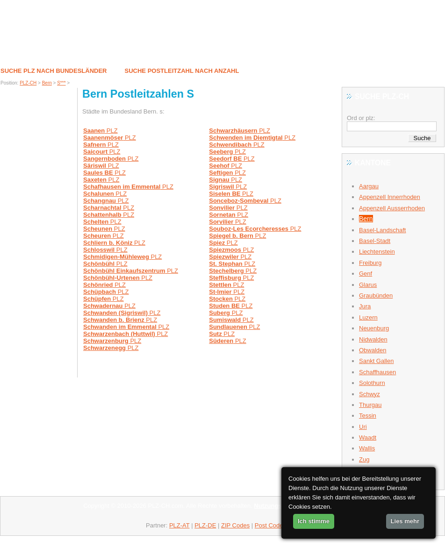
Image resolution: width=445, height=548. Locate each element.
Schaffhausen (377, 372)
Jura (365, 306)
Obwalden (373, 350)
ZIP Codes (235, 525)
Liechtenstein (377, 251)
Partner (399, 49)
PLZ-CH (28, 82)
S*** (61, 82)
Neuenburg (374, 328)
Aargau (369, 186)
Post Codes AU (275, 525)
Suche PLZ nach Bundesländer (53, 70)
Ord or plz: (361, 117)
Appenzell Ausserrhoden (392, 208)
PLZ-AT (179, 525)
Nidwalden (373, 339)
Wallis (367, 448)
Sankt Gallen (376, 360)
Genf (365, 273)
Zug (364, 459)
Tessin (367, 415)
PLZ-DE (205, 525)
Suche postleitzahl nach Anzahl (182, 70)
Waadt (367, 437)
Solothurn (372, 382)
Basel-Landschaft (382, 230)
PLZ (100, 130)
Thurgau (370, 404)
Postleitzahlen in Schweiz (55, 49)
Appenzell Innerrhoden (389, 196)
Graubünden (376, 295)
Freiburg (370, 262)
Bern (47, 82)
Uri (363, 426)
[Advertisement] (38, 236)
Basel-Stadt (374, 240)
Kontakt (360, 49)
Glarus (368, 284)
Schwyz (369, 394)
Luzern (368, 317)
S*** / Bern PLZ (46, 37)
